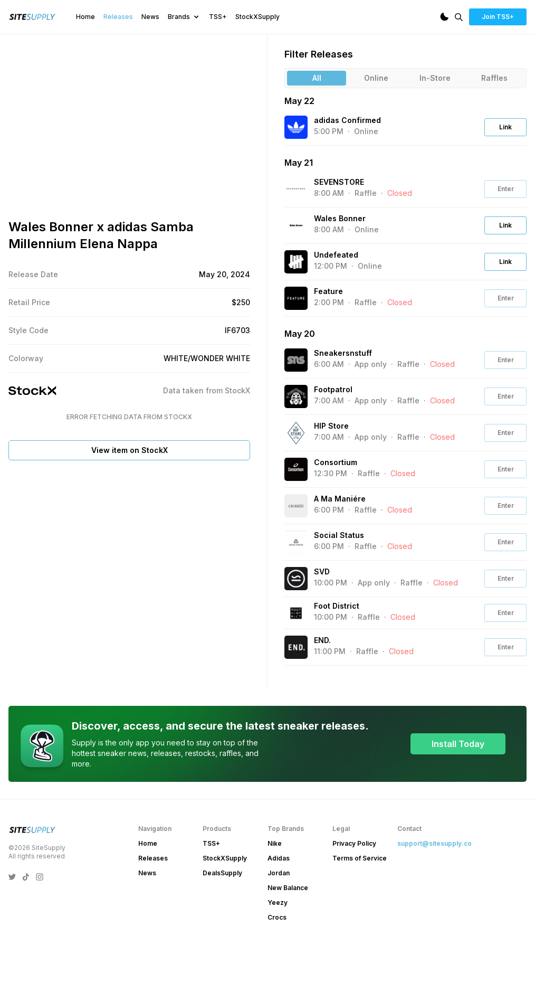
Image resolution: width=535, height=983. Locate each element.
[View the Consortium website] (296, 469)
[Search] (459, 17)
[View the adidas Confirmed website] (296, 127)
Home (85, 17)
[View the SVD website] (296, 578)
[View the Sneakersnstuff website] (296, 360)
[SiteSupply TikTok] (26, 912)
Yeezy (278, 938)
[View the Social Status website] (296, 542)
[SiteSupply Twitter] (12, 913)
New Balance (288, 924)
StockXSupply (257, 17)
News (150, 17)
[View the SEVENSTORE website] (296, 189)
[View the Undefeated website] (296, 261)
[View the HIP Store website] (296, 433)
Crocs (277, 953)
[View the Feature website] (296, 298)
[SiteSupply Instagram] (39, 912)
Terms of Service (359, 894)
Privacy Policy (354, 879)
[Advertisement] (129, 634)
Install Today (458, 779)
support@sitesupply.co (434, 879)
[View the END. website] (296, 647)
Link (505, 127)
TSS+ (218, 17)
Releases (118, 17)
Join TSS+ (498, 17)
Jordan (279, 909)
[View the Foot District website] (296, 613)
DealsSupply (222, 909)
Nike (275, 879)
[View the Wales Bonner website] (296, 225)
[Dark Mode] (444, 17)
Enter (506, 189)
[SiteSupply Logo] (32, 17)
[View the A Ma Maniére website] (296, 505)
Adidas (279, 894)
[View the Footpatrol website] (296, 396)
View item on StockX (129, 537)
